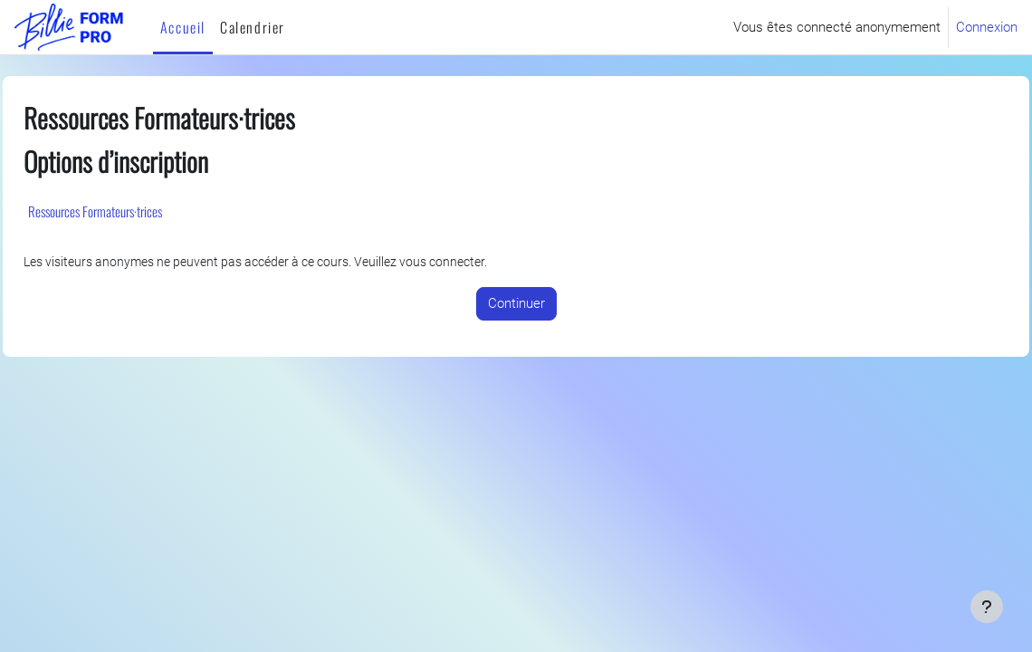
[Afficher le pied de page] (986, 606)
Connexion (987, 27)
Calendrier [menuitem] (252, 27)
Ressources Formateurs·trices (136, 211)
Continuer (516, 304)
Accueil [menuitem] (182, 27)
